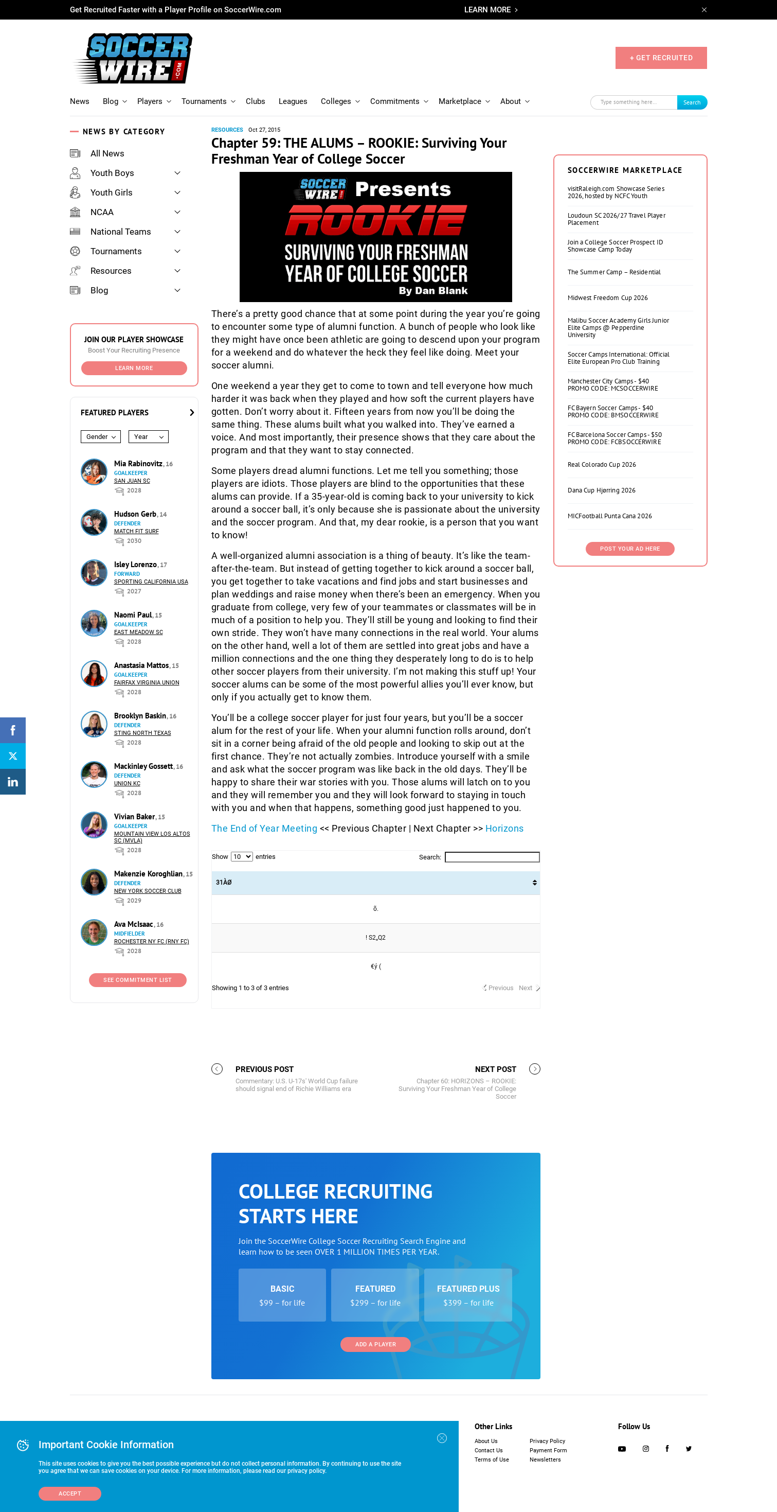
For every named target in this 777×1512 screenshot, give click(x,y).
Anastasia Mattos (142, 665)
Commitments (395, 101)
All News (97, 153)
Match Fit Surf (136, 531)
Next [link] (525, 988)
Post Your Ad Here (630, 549)
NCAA (92, 212)
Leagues (293, 101)
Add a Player (375, 1344)
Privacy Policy (547, 1441)
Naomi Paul (134, 615)
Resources (101, 271)
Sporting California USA (151, 581)
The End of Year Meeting (264, 828)
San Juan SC (132, 481)
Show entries (244, 856)
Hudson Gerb (136, 514)
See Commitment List (137, 980)
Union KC (127, 783)
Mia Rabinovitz (139, 463)
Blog (110, 101)
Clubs (255, 101)
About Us (486, 1441)
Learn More (134, 368)
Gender (96, 437)
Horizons (504, 828)
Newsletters (545, 1459)
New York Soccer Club (148, 891)
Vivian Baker (135, 816)
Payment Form (548, 1450)
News (79, 101)
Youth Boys (102, 173)
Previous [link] (501, 988)
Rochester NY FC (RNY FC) (151, 941)
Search (692, 102)
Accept (70, 1493)
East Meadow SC (138, 632)
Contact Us (489, 1450)
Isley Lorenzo (136, 564)
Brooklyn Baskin (141, 715)
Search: (479, 857)
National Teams (110, 231)
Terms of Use (492, 1459)
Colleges (336, 101)
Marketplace (460, 101)
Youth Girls (101, 192)
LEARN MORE (487, 9)
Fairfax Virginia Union (146, 682)
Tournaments (204, 101)
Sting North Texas (142, 733)
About (510, 101)
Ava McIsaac (134, 924)
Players (149, 101)
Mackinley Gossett (144, 766)
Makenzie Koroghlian (149, 873)
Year (141, 437)
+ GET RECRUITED (661, 58)
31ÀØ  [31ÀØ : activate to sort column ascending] (223, 882)
